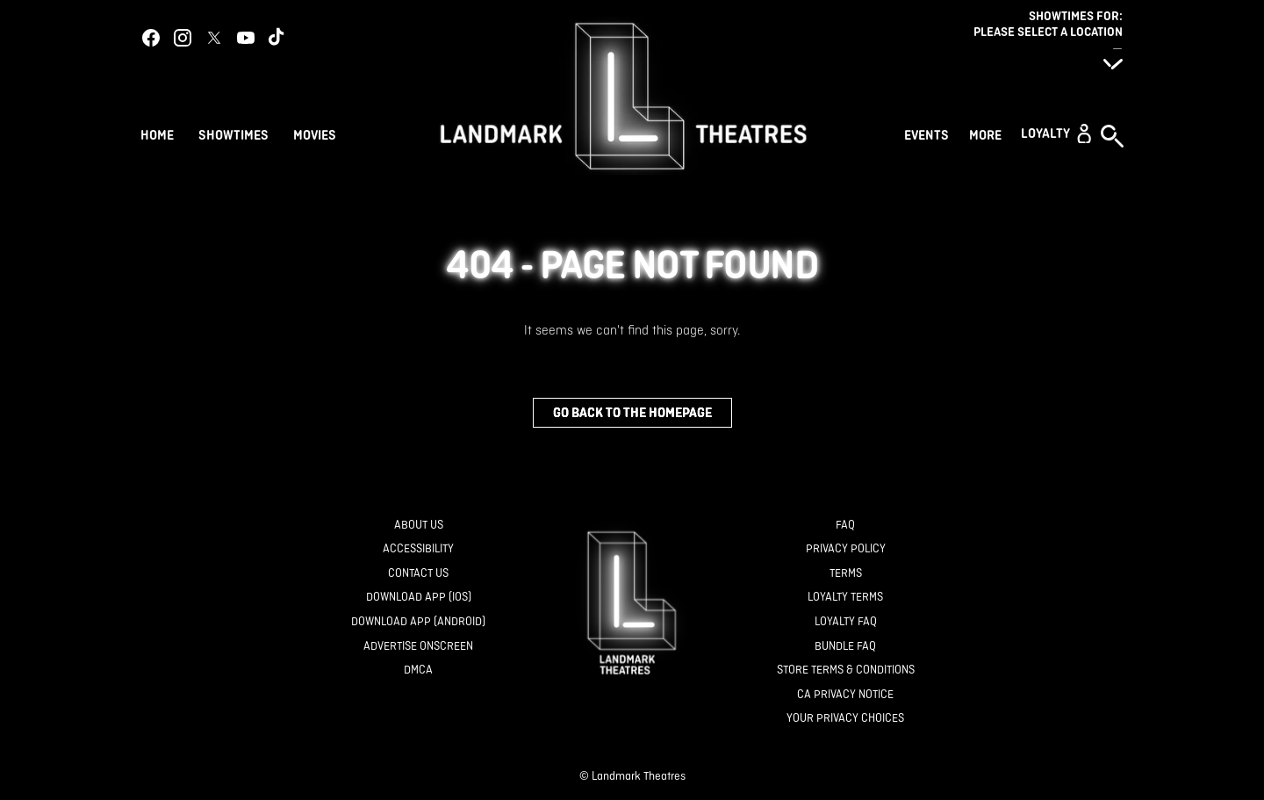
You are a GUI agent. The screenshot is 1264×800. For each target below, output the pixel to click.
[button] (1056, 133)
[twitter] (214, 37)
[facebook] (151, 37)
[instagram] (182, 37)
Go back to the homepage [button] (632, 412)
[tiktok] (277, 37)
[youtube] (245, 37)
